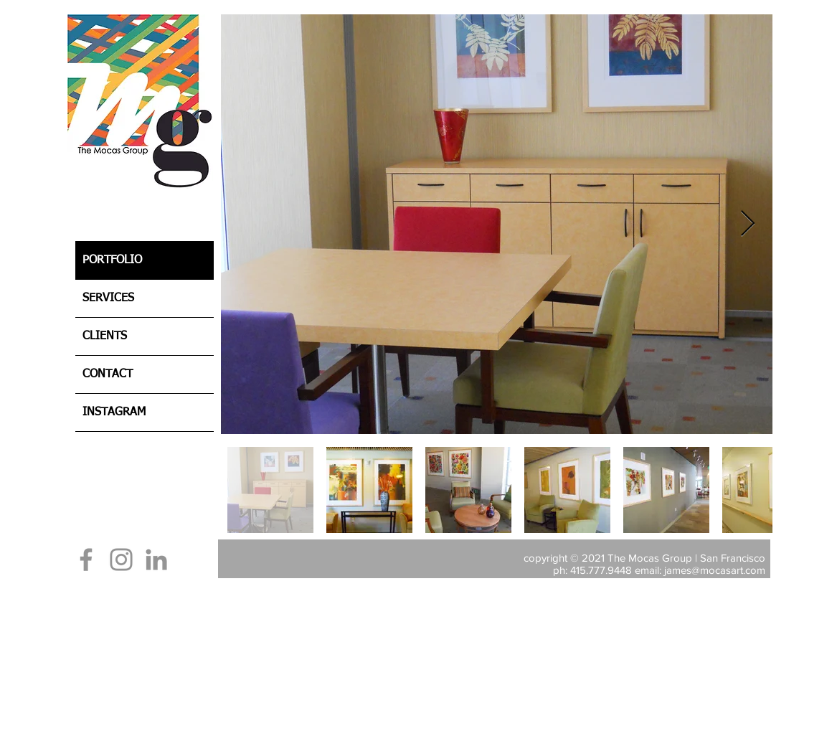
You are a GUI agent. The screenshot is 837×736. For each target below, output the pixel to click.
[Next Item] (747, 224)
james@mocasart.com (714, 570)
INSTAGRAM (114, 412)
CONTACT (107, 374)
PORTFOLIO (112, 260)
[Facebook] (86, 559)
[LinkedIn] (156, 559)
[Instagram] (121, 559)
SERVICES (108, 298)
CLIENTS (104, 336)
